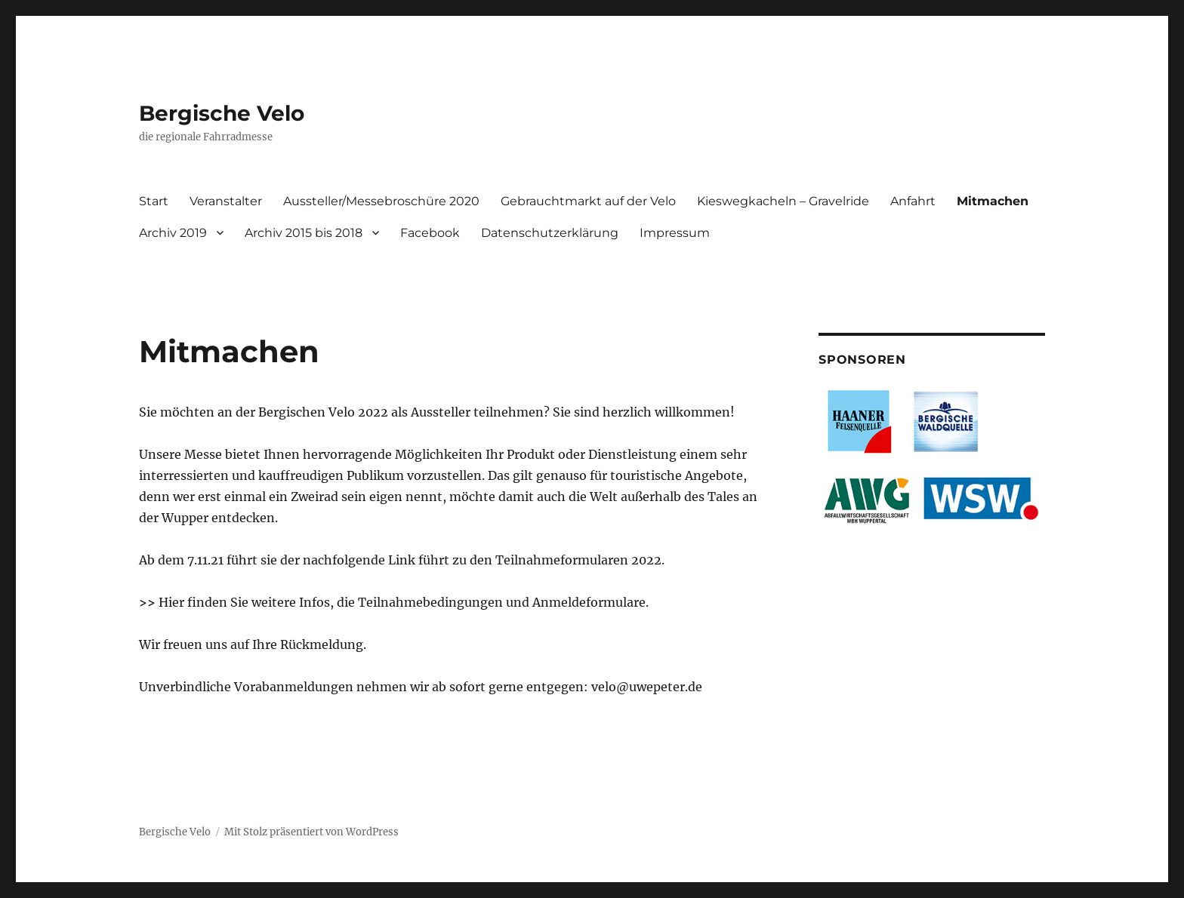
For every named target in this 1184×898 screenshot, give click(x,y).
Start (153, 201)
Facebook (430, 233)
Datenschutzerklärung (549, 233)
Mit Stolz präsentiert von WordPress (311, 832)
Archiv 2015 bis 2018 (303, 233)
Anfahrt (913, 201)
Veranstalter (226, 201)
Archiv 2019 (173, 233)
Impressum (675, 233)
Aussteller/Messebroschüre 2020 (381, 201)
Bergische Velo (221, 113)
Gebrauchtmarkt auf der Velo (588, 201)
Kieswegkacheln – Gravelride (783, 201)
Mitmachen (992, 201)
